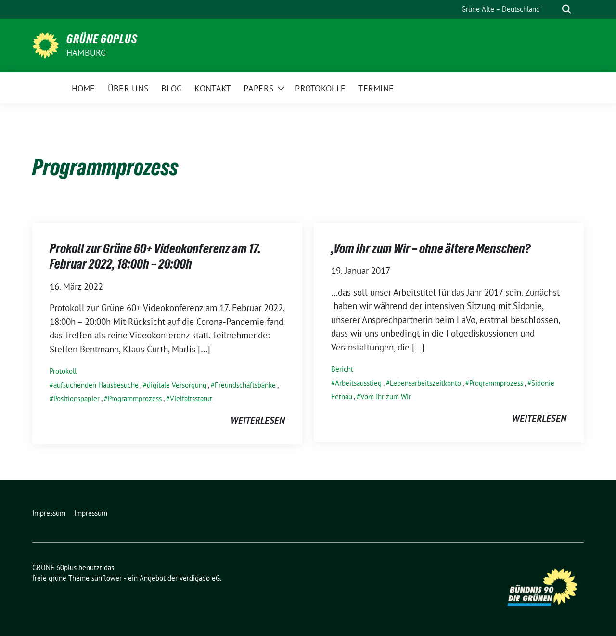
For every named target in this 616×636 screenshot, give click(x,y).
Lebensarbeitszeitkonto (425, 383)
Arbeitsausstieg (358, 383)
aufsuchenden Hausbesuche (96, 384)
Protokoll (63, 371)
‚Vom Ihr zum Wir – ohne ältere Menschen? (430, 248)
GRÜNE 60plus (102, 39)
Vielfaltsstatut (191, 398)
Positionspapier (76, 398)
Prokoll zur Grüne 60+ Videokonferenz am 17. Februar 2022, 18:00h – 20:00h (155, 256)
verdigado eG (200, 578)
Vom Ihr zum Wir (385, 396)
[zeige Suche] (566, 9)
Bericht (342, 369)
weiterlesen (258, 420)
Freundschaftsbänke (245, 384)
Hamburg (86, 52)
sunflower (106, 578)
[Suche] (553, 9)
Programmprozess (135, 398)
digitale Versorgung (176, 384)
